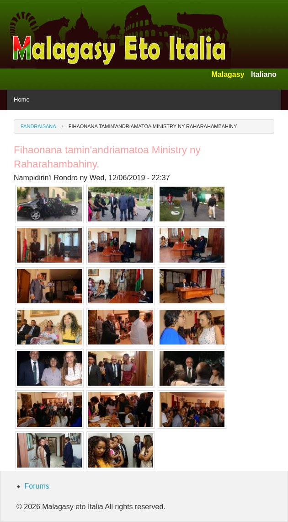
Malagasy (227, 74)
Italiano (264, 74)
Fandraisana (38, 126)
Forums (37, 486)
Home (22, 99)
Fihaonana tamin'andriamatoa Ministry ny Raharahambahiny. (153, 126)
